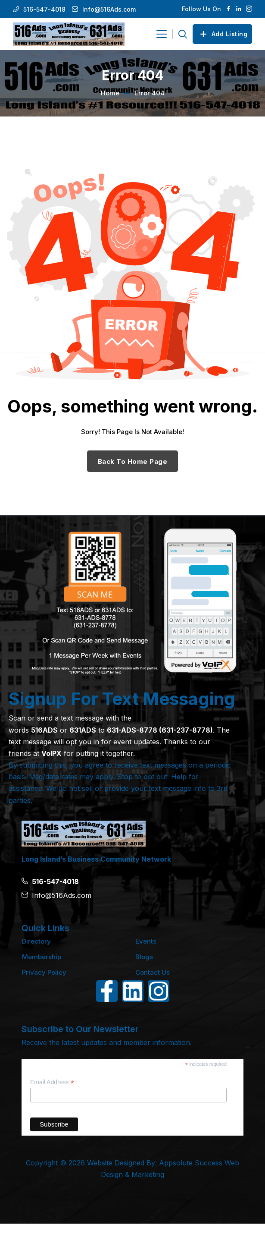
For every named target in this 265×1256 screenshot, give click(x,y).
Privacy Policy (44, 972)
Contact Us (152, 972)
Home (110, 93)
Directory (36, 941)
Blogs (144, 957)
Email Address (52, 1082)
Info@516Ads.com (109, 9)
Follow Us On (201, 9)
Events (145, 941)
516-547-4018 (44, 9)
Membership (41, 957)
